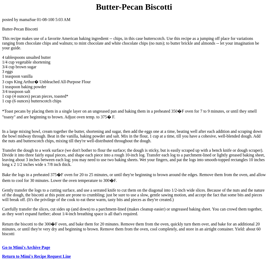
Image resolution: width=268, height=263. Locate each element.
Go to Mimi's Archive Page (26, 247)
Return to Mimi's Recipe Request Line (36, 256)
